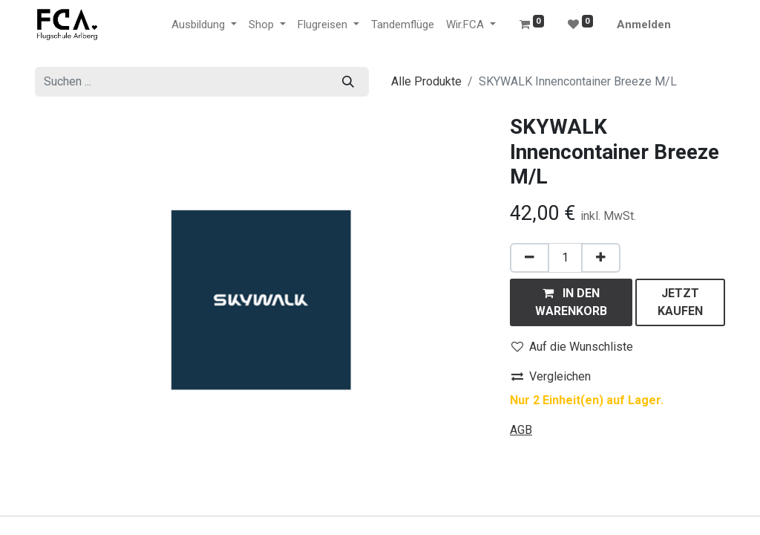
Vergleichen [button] (551, 376)
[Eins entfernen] (529, 258)
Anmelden (644, 24)
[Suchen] (348, 82)
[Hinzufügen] (600, 258)
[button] (571, 302)
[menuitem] (402, 24)
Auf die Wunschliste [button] (572, 347)
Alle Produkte (426, 81)
